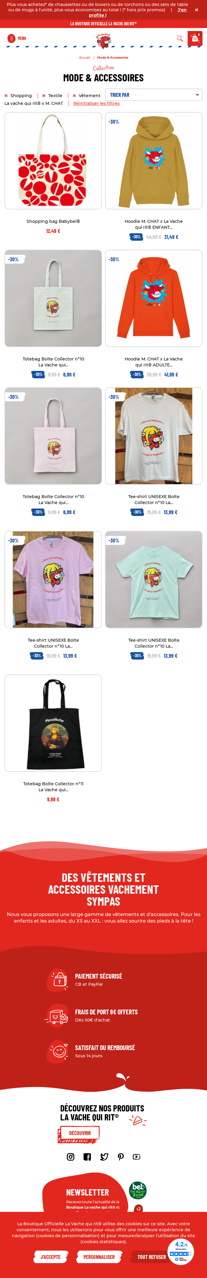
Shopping (21, 95)
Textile (56, 95)
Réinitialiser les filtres (96, 103)
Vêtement (90, 95)
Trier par (154, 94)
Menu (22, 38)
